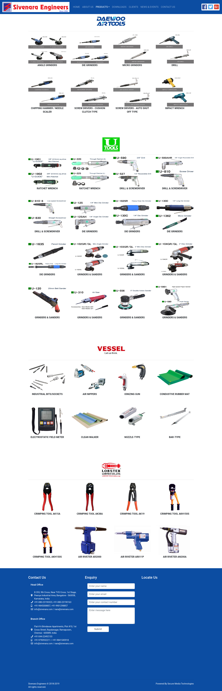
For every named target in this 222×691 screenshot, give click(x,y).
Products (102, 7)
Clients (133, 7)
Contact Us (168, 7)
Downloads (119, 7)
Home (76, 7)
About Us (87, 7)
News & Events (150, 7)
